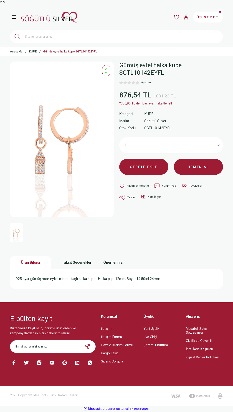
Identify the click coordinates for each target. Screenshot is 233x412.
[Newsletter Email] (53, 346)
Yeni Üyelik (151, 329)
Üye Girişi (150, 337)
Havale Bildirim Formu (117, 345)
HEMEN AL (198, 167)
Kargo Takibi (110, 353)
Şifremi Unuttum (156, 345)
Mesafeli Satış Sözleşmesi (196, 331)
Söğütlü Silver (155, 121)
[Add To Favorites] (134, 186)
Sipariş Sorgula (112, 361)
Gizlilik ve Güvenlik (199, 341)
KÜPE (148, 114)
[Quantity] (171, 145)
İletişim (106, 329)
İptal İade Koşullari (199, 349)
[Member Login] (185, 17)
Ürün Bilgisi (30, 262)
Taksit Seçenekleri (77, 262)
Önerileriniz (113, 262)
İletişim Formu (111, 337)
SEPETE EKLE (143, 167)
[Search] (116, 36)
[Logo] (49, 17)
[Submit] (87, 346)
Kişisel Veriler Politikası (202, 357)
